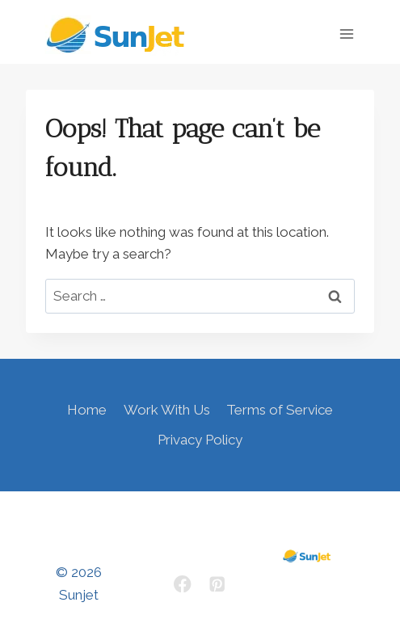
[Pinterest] (217, 584)
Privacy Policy (200, 440)
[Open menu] (346, 33)
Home (87, 410)
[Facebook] (183, 584)
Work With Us (167, 410)
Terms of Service (279, 410)
